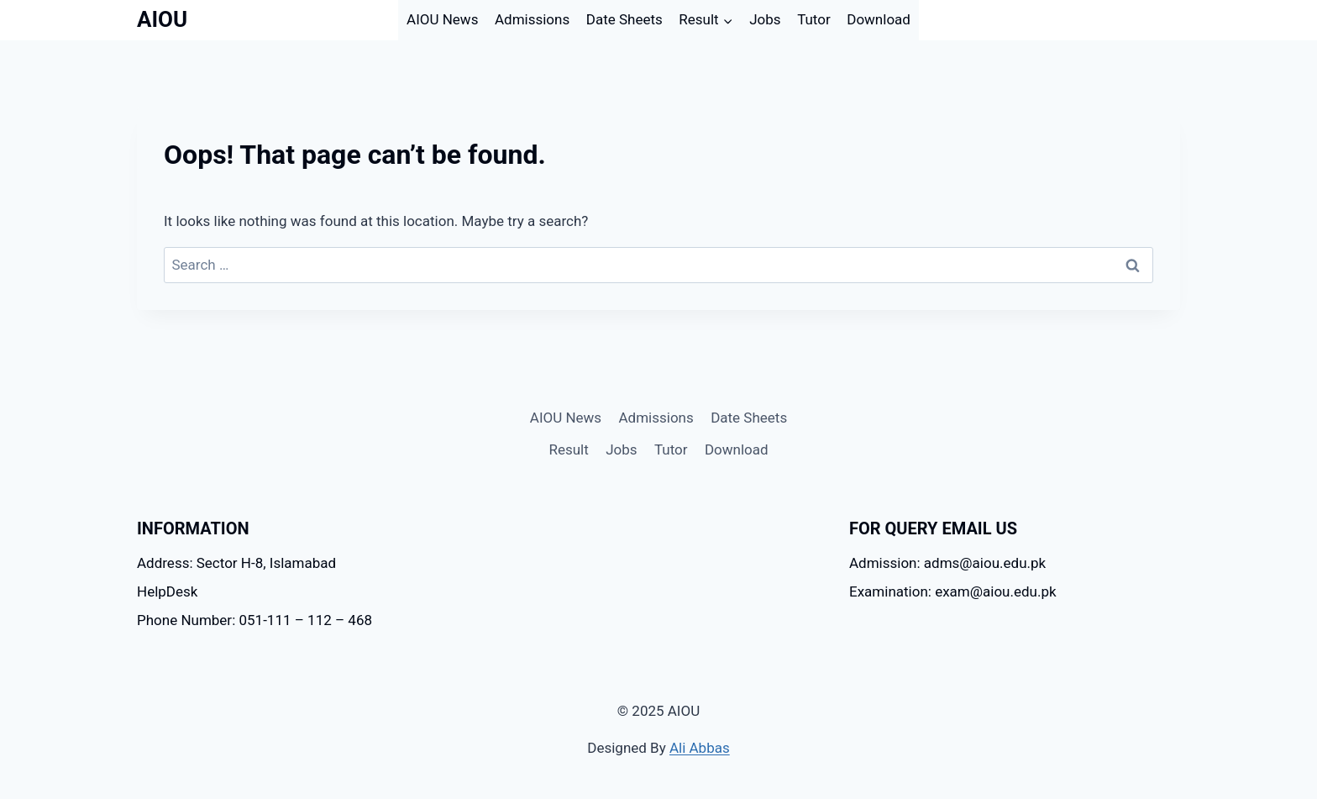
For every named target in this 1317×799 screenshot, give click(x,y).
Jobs (764, 19)
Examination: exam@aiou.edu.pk (953, 591)
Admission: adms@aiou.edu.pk (947, 563)
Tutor (814, 19)
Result (568, 449)
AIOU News (442, 19)
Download (878, 19)
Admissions (532, 19)
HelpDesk (167, 591)
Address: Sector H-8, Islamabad (236, 563)
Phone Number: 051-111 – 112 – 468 (254, 620)
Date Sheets (624, 19)
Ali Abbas (699, 747)
